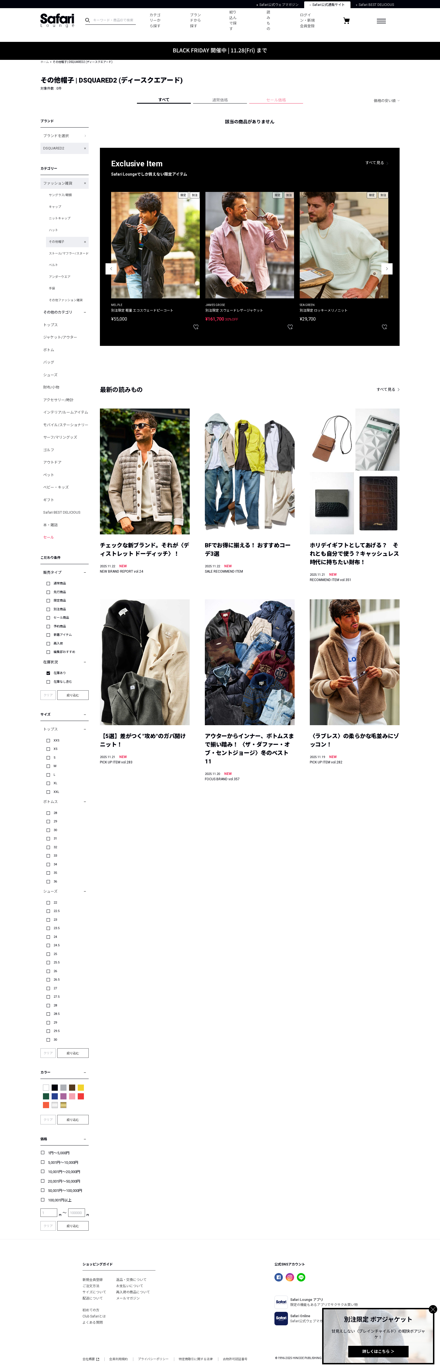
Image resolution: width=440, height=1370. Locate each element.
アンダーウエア (59, 277)
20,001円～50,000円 (64, 1181)
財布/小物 (51, 387)
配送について (92, 1298)
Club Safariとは (94, 1316)
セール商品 (61, 618)
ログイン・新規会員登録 (307, 20)
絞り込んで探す (233, 20)
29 (55, 821)
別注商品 (60, 609)
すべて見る (374, 162)
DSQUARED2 (53, 148)
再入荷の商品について (133, 1292)
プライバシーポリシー (153, 1359)
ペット (48, 475)
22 (55, 902)
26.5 (56, 979)
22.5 (56, 911)
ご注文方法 (90, 1286)
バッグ (48, 362)
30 (55, 830)
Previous (111, 269)
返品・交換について (131, 1280)
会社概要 (90, 1359)
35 (55, 873)
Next (387, 269)
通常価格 (220, 100)
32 (55, 847)
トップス (50, 325)
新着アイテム (63, 635)
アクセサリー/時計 (58, 400)
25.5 (56, 962)
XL (55, 783)
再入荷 (58, 643)
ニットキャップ (59, 218)
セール (48, 537)
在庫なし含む (63, 682)
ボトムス (50, 802)
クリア (48, 695)
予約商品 (60, 626)
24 (55, 937)
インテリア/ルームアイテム (65, 412)
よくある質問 (92, 1322)
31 (55, 838)
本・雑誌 (50, 525)
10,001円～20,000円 (64, 1172)
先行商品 (60, 592)
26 (55, 971)
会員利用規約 (118, 1359)
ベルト (53, 265)
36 (55, 881)
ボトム (48, 350)
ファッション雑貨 (57, 183)
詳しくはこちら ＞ (378, 1351)
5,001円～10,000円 (63, 1162)
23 (55, 920)
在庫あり (60, 673)
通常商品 (60, 583)
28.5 (56, 1014)
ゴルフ (48, 450)
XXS (56, 740)
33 (55, 856)
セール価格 (276, 100)
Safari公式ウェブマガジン (278, 5)
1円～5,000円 (59, 1153)
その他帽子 (56, 242)
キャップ (55, 207)
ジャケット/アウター (60, 337)
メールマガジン (128, 1298)
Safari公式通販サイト (327, 5)
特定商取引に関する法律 (196, 1359)
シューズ (50, 375)
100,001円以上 (60, 1200)
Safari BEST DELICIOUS (375, 5)
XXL (56, 792)
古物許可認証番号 (235, 1359)
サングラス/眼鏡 (60, 195)
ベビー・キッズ (56, 487)
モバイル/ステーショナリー (65, 425)
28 (55, 813)
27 (55, 988)
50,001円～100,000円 (65, 1190)
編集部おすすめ (64, 652)
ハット (53, 230)
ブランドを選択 (56, 136)
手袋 (52, 288)
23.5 (56, 928)
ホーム (44, 61)
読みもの (268, 20)
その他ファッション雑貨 (66, 300)
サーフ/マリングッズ (60, 437)
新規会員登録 (92, 1280)
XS (56, 749)
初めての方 (90, 1310)
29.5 (56, 1031)
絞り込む (73, 695)
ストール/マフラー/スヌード (69, 253)
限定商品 (60, 600)
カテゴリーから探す (155, 20)
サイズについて (94, 1292)
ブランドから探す (195, 20)
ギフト (48, 500)
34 (55, 864)
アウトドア (52, 462)
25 (55, 954)
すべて (163, 99)
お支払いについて (129, 1286)
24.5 (56, 945)
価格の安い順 (385, 101)
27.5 (56, 997)
